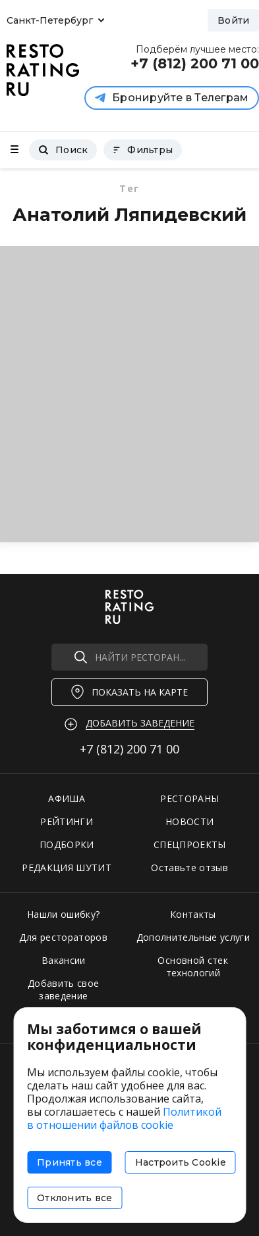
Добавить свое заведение (64, 989)
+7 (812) (129, 749)
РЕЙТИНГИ (66, 821)
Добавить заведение (140, 723)
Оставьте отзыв (189, 867)
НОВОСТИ (189, 821)
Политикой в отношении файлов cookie (124, 1118)
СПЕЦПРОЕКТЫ (190, 844)
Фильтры (143, 150)
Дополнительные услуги (193, 937)
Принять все (69, 1162)
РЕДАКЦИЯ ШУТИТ (66, 867)
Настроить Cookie (180, 1162)
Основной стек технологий (193, 966)
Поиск (63, 150)
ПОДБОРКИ (67, 844)
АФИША (66, 798)
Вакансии (64, 960)
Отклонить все (74, 1198)
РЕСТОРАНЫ (189, 798)
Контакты (193, 914)
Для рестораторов (63, 937)
